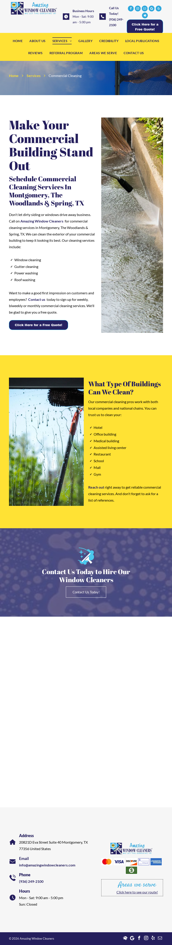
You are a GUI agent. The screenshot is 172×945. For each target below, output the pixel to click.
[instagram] (138, 9)
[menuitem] (17, 41)
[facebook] (131, 9)
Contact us (36, 299)
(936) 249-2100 (31, 881)
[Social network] (145, 16)
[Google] (152, 9)
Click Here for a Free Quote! (38, 325)
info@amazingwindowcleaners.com (47, 865)
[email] (145, 9)
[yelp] (158, 9)
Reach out (96, 487)
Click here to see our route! (137, 892)
